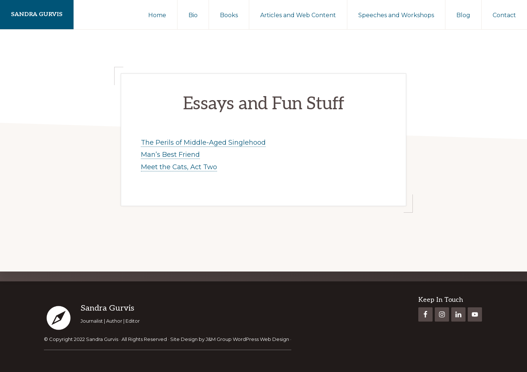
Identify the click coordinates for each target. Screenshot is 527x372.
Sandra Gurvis (37, 14)
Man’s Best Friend (170, 155)
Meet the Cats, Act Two (179, 167)
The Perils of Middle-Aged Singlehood (203, 142)
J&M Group (219, 339)
